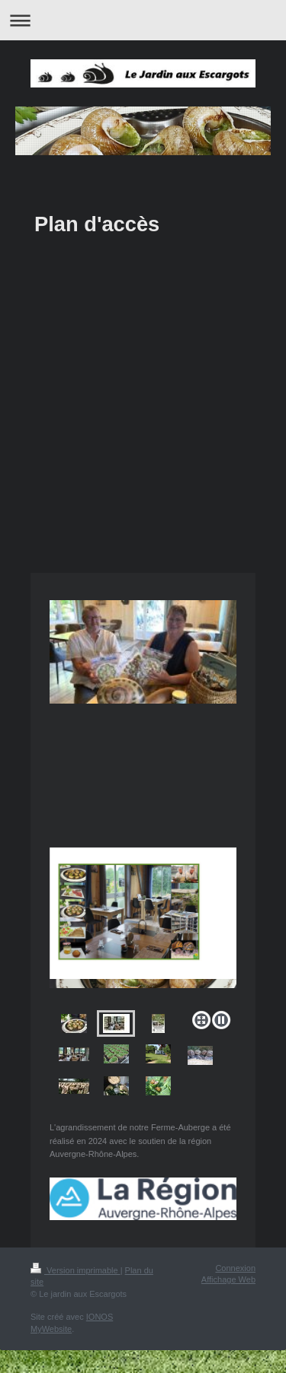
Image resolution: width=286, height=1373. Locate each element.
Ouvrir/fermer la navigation (143, 20)
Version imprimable (76, 1270)
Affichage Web (228, 1279)
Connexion (235, 1268)
